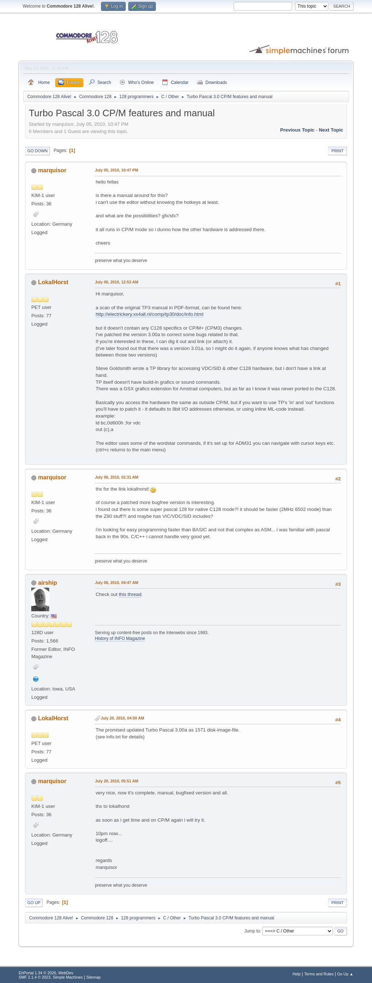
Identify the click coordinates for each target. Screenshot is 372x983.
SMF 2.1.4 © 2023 (34, 977)
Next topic (331, 130)
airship (47, 583)
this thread (130, 594)
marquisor (52, 170)
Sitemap (93, 977)
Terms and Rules (318, 974)
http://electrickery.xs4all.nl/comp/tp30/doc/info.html (149, 314)
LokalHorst (53, 282)
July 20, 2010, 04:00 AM (122, 718)
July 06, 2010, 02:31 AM (116, 477)
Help (296, 974)
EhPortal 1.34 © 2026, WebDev (46, 973)
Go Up (33, 903)
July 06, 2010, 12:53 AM (116, 282)
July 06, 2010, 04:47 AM (116, 582)
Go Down (37, 151)
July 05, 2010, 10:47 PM (116, 170)
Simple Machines (68, 977)
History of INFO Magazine (120, 638)
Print (337, 151)
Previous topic (297, 130)
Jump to (252, 931)
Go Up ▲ (345, 974)
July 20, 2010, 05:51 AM (116, 781)
